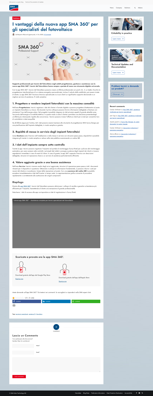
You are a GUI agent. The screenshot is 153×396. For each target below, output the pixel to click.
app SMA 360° (25, 186)
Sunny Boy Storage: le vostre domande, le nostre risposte (124, 123)
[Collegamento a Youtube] (139, 392)
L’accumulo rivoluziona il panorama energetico (123, 135)
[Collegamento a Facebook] (136, 392)
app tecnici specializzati (22, 314)
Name (38, 345)
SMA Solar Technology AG (18, 393)
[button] (26, 301)
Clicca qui (118, 94)
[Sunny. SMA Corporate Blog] (15, 7)
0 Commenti (47, 35)
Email (38, 352)
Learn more (118, 39)
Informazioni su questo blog (16, 2)
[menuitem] (16, 2)
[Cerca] (135, 7)
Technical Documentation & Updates (34, 2)
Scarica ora (19, 279)
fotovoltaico (39, 314)
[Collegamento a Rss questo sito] (142, 392)
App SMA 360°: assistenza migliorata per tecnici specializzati (125, 111)
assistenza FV (32, 314)
